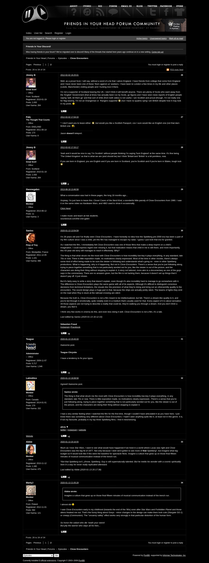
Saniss (29, 230)
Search (48, 33)
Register (59, 33)
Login (68, 33)
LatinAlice (31, 378)
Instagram (65, 327)
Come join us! (157, 52)
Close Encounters (79, 58)
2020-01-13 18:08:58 (69, 378)
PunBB (147, 555)
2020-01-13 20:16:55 (69, 442)
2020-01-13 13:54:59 (69, 230)
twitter (63, 430)
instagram (72, 430)
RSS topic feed (176, 70)
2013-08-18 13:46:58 (69, 189)
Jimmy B (30, 75)
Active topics (142, 38)
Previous (37, 65)
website (82, 430)
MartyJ (29, 482)
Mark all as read (176, 38)
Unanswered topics (158, 38)
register (167, 65)
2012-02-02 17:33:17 (69, 147)
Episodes (62, 58)
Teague (30, 339)
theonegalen (32, 189)
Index (29, 33)
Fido (28, 117)
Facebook (75, 327)
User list (38, 33)
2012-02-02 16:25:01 (69, 75)
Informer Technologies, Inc (174, 555)
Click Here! (65, 208)
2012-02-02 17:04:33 (69, 117)
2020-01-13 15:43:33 (69, 339)
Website (29, 436)
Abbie (29, 442)
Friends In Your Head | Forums (40, 58)
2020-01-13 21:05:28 (69, 483)
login (159, 65)
